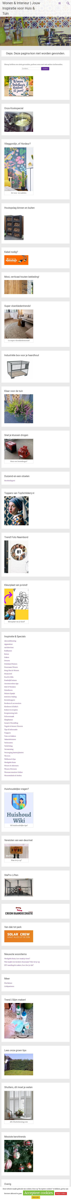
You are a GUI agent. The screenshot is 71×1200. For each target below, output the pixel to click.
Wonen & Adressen (11, 766)
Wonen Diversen (10, 769)
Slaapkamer (8, 720)
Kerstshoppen (9, 700)
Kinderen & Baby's (11, 707)
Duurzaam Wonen (11, 667)
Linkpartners (9, 986)
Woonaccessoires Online (13, 772)
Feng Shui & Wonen (11, 670)
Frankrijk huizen (10, 680)
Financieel (8, 674)
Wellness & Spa (10, 759)
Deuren (7, 661)
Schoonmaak (9, 716)
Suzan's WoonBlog (11, 723)
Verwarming (8, 749)
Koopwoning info (10, 713)
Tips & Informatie (10, 730)
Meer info (36, 1197)
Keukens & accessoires (12, 703)
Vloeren (7, 756)
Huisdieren (8, 690)
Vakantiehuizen (10, 739)
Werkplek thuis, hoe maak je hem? (17, 959)
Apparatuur (8, 644)
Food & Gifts (8, 677)
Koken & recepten (11, 710)
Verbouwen (8, 743)
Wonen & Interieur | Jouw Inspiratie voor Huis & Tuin (21, 8)
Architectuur (9, 647)
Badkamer (8, 651)
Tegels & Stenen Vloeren (13, 726)
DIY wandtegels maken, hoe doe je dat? (18, 965)
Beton (6, 654)
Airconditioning (10, 641)
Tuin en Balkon (10, 736)
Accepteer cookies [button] (38, 1193)
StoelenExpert (9, 481)
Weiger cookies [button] (61, 1193)
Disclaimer (8, 983)
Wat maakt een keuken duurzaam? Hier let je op (22, 962)
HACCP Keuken (10, 687)
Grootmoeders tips (11, 684)
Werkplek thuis (10, 762)
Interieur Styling (10, 697)
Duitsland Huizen (10, 664)
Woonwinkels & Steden (13, 775)
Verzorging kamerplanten (14, 752)
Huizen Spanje (9, 693)
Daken (6, 657)
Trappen (7, 733)
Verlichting (8, 746)
